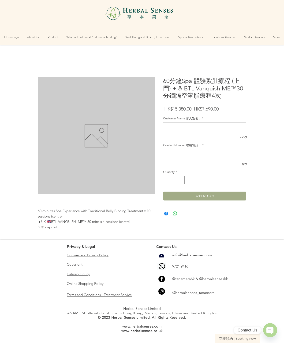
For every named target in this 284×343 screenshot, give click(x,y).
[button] (33, 37)
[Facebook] (161, 279)
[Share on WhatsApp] (175, 213)
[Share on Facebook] (166, 213)
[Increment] (181, 180)
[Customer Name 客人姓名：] (204, 127)
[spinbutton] (174, 180)
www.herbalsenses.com (142, 326)
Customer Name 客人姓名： (183, 118)
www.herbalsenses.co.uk (142, 331)
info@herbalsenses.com (192, 255)
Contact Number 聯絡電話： (183, 145)
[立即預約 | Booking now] (237, 338)
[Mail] (161, 256)
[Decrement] (166, 180)
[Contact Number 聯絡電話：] (204, 154)
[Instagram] (161, 291)
